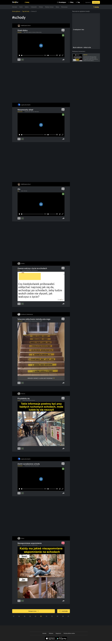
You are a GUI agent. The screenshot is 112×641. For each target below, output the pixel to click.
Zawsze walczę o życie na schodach (32, 268)
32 (41, 616)
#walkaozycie (35, 270)
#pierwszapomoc (35, 321)
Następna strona (33, 611)
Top (79, 2)
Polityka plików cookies (69, 633)
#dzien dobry (39, 32)
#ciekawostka (27, 111)
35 (24, 616)
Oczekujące (62, 2)
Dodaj (27, 2)
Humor (21, 7)
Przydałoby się (24, 398)
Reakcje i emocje (49, 7)
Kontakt (44, 633)
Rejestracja (96, 2)
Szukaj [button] (97, 7)
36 (19, 616)
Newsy (57, 7)
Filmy (71, 2)
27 (68, 616)
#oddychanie (28, 270)
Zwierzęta (14, 7)
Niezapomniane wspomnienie (30, 543)
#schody (34, 32)
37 (13, 616)
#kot (25, 32)
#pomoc (30, 32)
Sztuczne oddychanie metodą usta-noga (34, 319)
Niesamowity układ (25, 110)
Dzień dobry (23, 30)
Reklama (51, 633)
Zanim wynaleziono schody (29, 464)
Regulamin (58, 633)
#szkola (26, 321)
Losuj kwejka (63, 611)
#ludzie (24, 400)
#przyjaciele (24, 545)
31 (46, 616)
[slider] (32, 55)
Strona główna (16, 11)
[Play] (19, 55)
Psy (18, 190)
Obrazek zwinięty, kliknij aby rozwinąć (40, 378)
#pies (27, 32)
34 (30, 616)
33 (35, 616)
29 (57, 616)
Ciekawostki (34, 7)
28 (63, 616)
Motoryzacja (64, 7)
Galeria (26, 7)
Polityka (41, 7)
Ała (19, 189)
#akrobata (37, 111)
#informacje (28, 400)
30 (52, 616)
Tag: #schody (25, 11)
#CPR (41, 321)
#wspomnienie (34, 545)
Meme (19, 270)
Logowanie (88, 2)
